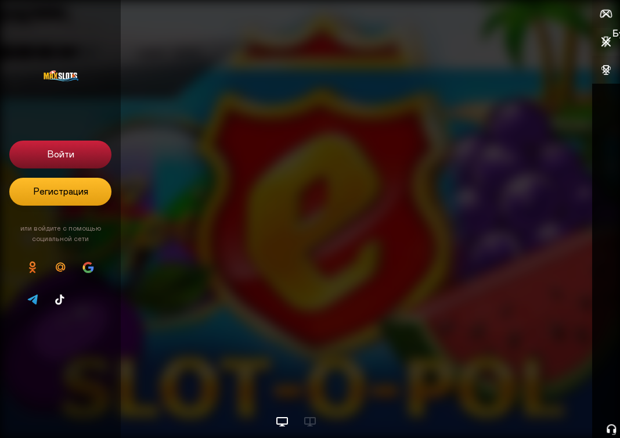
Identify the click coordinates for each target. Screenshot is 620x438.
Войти (60, 154)
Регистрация (60, 191)
